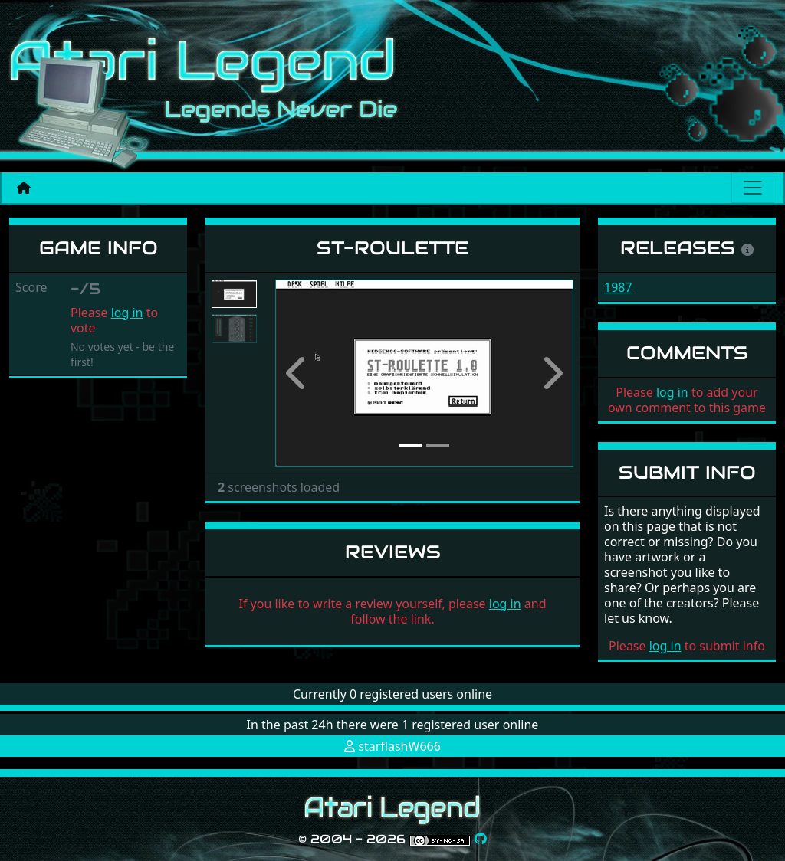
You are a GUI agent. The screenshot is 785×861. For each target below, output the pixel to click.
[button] (297, 373)
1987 (618, 287)
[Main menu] (752, 187)
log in (127, 312)
